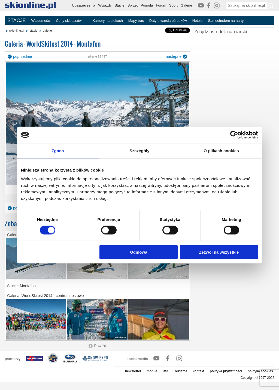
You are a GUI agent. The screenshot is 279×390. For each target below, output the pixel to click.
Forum (161, 5)
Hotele (197, 21)
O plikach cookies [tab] (221, 150)
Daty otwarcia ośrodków (168, 21)
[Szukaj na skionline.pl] (270, 5)
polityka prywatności (226, 371)
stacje (33, 30)
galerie (47, 30)
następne (173, 56)
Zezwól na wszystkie (219, 252)
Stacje (119, 5)
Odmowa (138, 252)
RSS (166, 371)
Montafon (28, 286)
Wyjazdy (104, 5)
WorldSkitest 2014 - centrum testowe (53, 295)
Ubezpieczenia (83, 5)
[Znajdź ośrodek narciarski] (233, 32)
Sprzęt (133, 5)
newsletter (133, 371)
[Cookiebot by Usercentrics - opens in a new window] (234, 135)
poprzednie (22, 56)
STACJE (16, 20)
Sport (173, 5)
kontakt (198, 371)
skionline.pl (16, 30)
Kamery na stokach (107, 21)
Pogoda (147, 5)
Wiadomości (41, 21)
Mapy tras (136, 21)
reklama (181, 371)
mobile (152, 371)
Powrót (100, 346)
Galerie (186, 5)
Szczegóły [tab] (139, 150)
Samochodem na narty (226, 21)
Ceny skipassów (68, 21)
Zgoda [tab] (57, 150)
